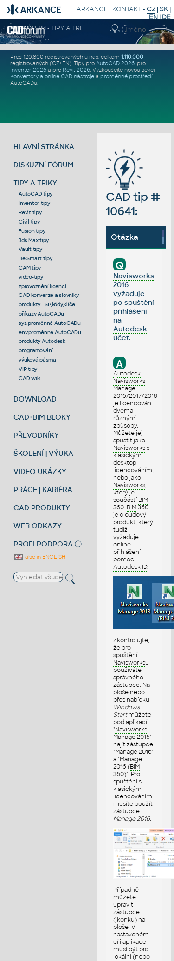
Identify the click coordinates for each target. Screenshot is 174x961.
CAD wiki (30, 378)
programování (36, 350)
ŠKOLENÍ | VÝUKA (43, 453)
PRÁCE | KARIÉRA (42, 489)
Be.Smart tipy (35, 258)
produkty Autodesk (42, 341)
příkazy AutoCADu (41, 313)
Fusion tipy (32, 231)
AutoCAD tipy (35, 194)
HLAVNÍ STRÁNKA (43, 146)
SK (164, 9)
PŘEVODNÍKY (36, 435)
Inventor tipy (34, 203)
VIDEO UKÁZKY (39, 471)
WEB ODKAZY (37, 525)
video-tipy (31, 277)
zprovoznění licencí (42, 286)
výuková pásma (37, 359)
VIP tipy (28, 369)
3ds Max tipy (34, 240)
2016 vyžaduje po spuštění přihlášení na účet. (133, 306)
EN (153, 17)
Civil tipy (29, 221)
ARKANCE (92, 9)
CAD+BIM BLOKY (42, 417)
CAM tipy (30, 267)
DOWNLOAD (35, 399)
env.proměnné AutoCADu (50, 332)
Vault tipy (30, 249)
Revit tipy (30, 212)
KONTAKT (127, 9)
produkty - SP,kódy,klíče (47, 304)
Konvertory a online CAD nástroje (52, 76)
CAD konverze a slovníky (48, 295)
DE (166, 17)
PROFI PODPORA (43, 544)
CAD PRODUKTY (41, 507)
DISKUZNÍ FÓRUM (43, 164)
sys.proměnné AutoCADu (50, 323)
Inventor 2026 (28, 69)
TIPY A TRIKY (35, 182)
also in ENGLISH (39, 556)
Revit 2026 (76, 69)
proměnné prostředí (126, 76)
